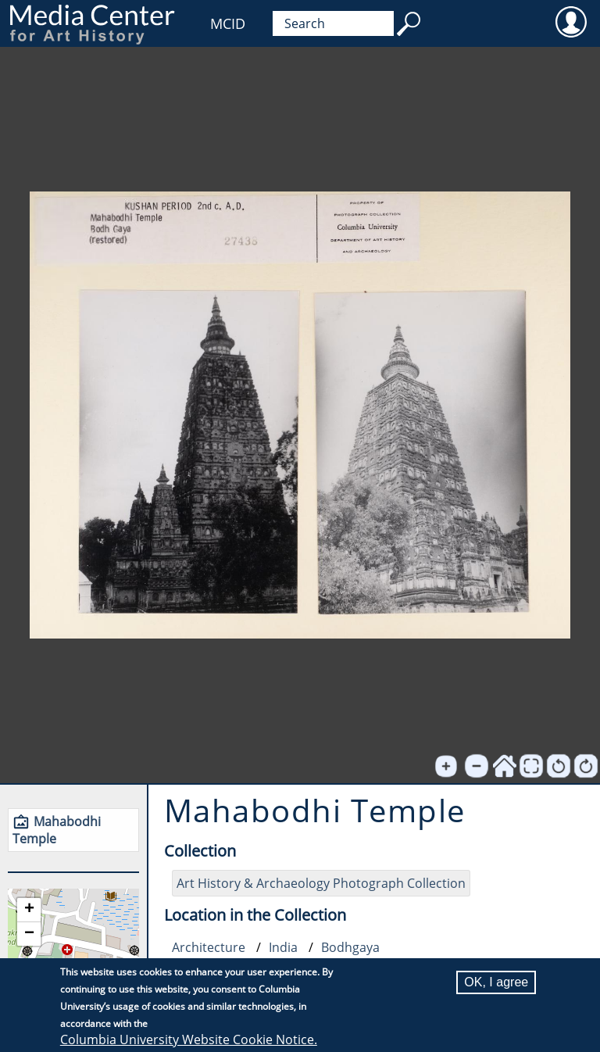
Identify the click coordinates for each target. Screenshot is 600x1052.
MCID (227, 23)
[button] (29, 910)
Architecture (208, 947)
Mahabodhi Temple (56, 830)
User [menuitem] (570, 21)
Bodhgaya (350, 947)
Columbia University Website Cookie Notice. (188, 1039)
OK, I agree (496, 982)
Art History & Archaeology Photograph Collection (321, 883)
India (283, 947)
